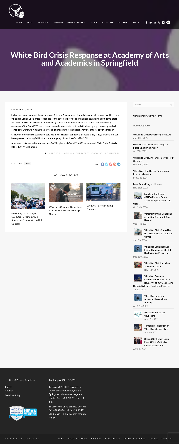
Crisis (68, 153)
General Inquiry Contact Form (147, 116)
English (8, 387)
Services (43, 22)
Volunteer (108, 22)
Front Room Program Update (147, 184)
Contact (137, 22)
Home (19, 22)
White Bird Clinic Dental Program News (152, 134)
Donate (93, 22)
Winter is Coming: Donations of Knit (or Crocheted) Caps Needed (65, 210)
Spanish (9, 390)
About (30, 22)
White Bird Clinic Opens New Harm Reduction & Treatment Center (158, 233)
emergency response (89, 153)
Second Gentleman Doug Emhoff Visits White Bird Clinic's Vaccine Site (156, 342)
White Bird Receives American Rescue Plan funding (155, 299)
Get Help (123, 22)
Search (168, 22)
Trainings (57, 22)
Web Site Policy (12, 395)
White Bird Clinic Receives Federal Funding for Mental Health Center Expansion (157, 250)
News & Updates (76, 22)
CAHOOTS (54, 153)
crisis (27, 163)
